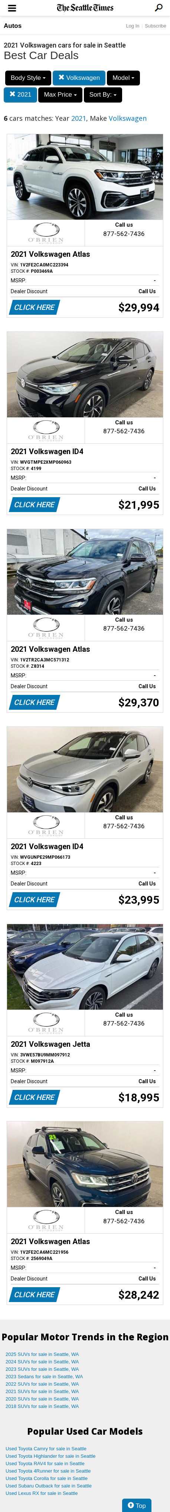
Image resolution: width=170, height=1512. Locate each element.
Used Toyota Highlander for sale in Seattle (51, 1456)
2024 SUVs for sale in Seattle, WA (42, 1361)
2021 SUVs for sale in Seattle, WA (42, 1391)
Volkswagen (79, 77)
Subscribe (155, 26)
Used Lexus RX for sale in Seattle (42, 1493)
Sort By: (103, 94)
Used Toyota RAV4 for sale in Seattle (45, 1463)
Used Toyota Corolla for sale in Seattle (47, 1478)
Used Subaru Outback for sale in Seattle (49, 1486)
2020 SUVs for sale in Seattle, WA (42, 1399)
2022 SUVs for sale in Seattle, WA (42, 1384)
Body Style (28, 77)
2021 (20, 94)
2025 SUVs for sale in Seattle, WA (42, 1354)
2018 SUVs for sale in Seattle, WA (42, 1406)
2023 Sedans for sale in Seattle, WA (44, 1376)
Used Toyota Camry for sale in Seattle (46, 1448)
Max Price (60, 94)
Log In (132, 26)
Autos (13, 25)
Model (123, 77)
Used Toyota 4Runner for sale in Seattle (48, 1471)
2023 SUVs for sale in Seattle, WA (42, 1369)
